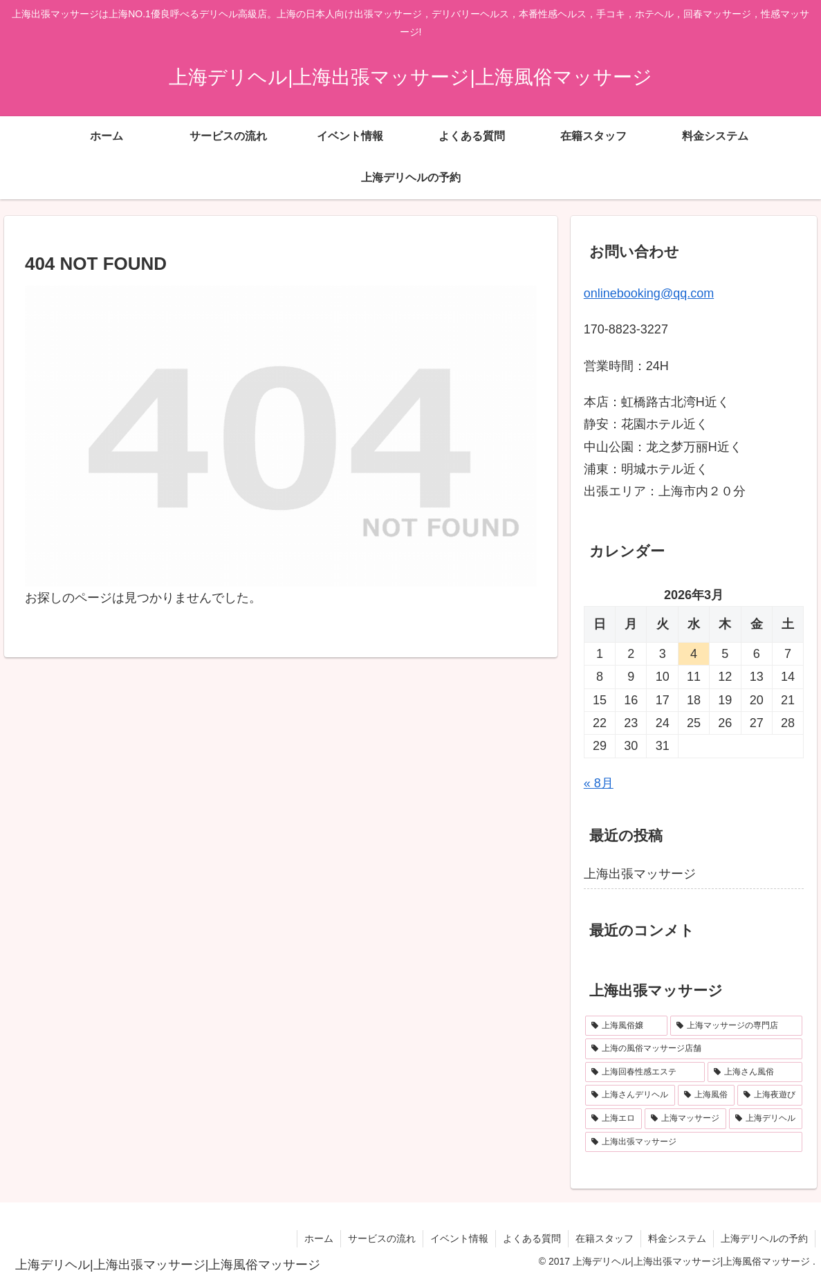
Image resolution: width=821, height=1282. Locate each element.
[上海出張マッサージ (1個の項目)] (694, 1142)
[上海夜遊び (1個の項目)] (769, 1095)
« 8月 (599, 783)
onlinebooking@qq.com (649, 293)
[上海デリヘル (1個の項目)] (765, 1118)
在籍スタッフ (604, 1238)
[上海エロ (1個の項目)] (613, 1118)
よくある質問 (532, 1238)
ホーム (318, 1238)
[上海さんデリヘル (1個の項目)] (630, 1095)
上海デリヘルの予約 (764, 1238)
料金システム (677, 1238)
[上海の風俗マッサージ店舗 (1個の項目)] (694, 1048)
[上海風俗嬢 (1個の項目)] (626, 1026)
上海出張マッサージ (640, 874)
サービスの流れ (382, 1238)
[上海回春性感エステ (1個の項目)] (645, 1072)
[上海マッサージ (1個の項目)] (685, 1118)
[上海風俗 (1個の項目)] (706, 1095)
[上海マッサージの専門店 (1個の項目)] (736, 1026)
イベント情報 (459, 1238)
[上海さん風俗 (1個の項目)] (755, 1072)
